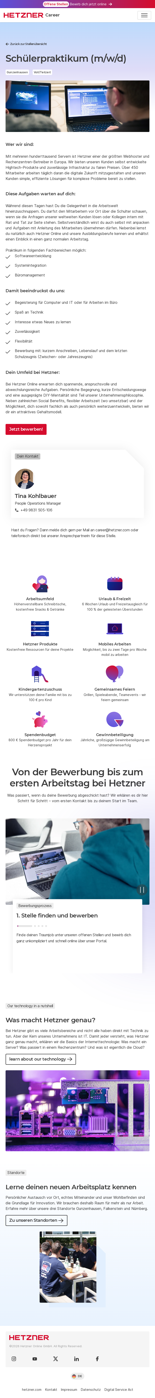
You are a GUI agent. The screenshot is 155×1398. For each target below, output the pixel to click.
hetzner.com (31, 1390)
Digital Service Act (118, 1390)
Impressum (69, 1390)
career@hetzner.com (112, 530)
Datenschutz (91, 1390)
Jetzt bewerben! (26, 429)
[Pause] (142, 889)
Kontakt (51, 1390)
